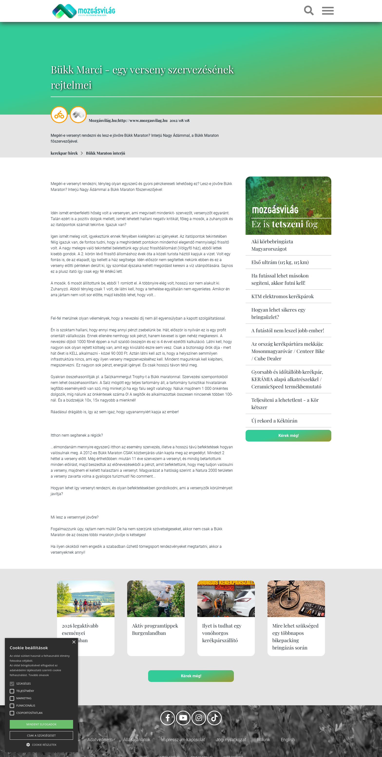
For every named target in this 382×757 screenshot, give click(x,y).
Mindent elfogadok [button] (41, 724)
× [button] (74, 642)
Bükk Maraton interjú (105, 153)
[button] (41, 744)
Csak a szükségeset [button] (41, 735)
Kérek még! (288, 435)
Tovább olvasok (39, 675)
